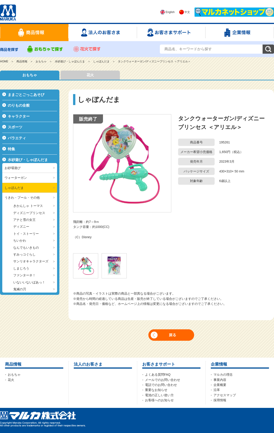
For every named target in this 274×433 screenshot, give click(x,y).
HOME (4, 61)
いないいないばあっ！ (29, 282)
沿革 (216, 390)
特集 (11, 149)
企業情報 (219, 364)
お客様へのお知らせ (159, 400)
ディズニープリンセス (29, 213)
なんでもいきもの (26, 247)
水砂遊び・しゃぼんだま (70, 61)
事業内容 (219, 380)
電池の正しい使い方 (159, 395)
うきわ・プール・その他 (22, 197)
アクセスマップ (224, 395)
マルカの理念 (223, 374)
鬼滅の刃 (19, 289)
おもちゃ (41, 61)
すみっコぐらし (24, 254)
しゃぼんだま (101, 61)
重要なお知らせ (156, 390)
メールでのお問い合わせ (162, 380)
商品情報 (21, 61)
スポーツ (15, 127)
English (167, 12)
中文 (184, 12)
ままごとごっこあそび (26, 95)
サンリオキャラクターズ (30, 261)
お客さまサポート (158, 364)
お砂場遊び (13, 168)
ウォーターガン (16, 178)
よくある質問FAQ (158, 374)
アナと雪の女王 (24, 220)
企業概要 (219, 385)
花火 (90, 75)
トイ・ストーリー (26, 233)
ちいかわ (19, 240)
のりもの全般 (19, 105)
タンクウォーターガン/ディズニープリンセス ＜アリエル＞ (154, 61)
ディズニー (21, 226)
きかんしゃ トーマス (28, 206)
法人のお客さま (88, 364)
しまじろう (21, 268)
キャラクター (19, 116)
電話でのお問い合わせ (161, 385)
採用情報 (219, 400)
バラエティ (17, 138)
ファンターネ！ (24, 275)
